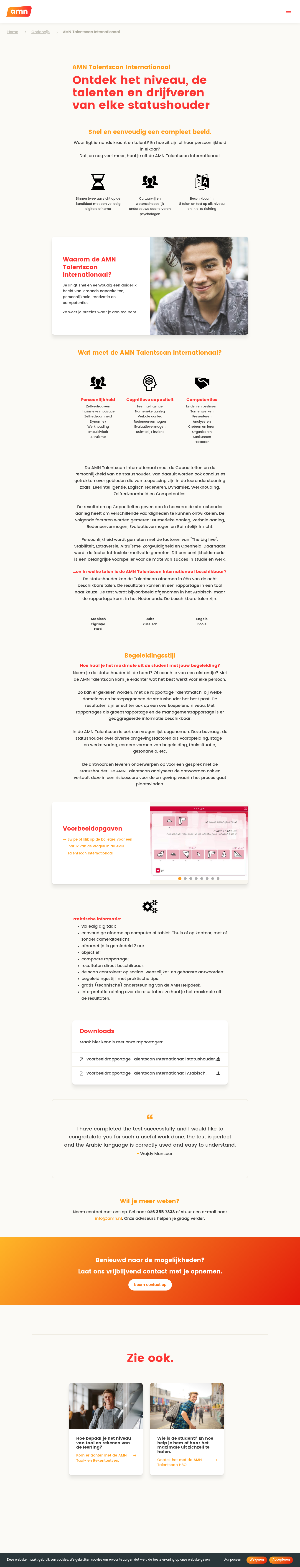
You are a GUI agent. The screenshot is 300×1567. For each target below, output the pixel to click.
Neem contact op (150, 1285)
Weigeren (257, 1559)
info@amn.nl (108, 1219)
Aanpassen (232, 1559)
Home (12, 32)
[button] (288, 11)
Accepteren (281, 1559)
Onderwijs (40, 32)
